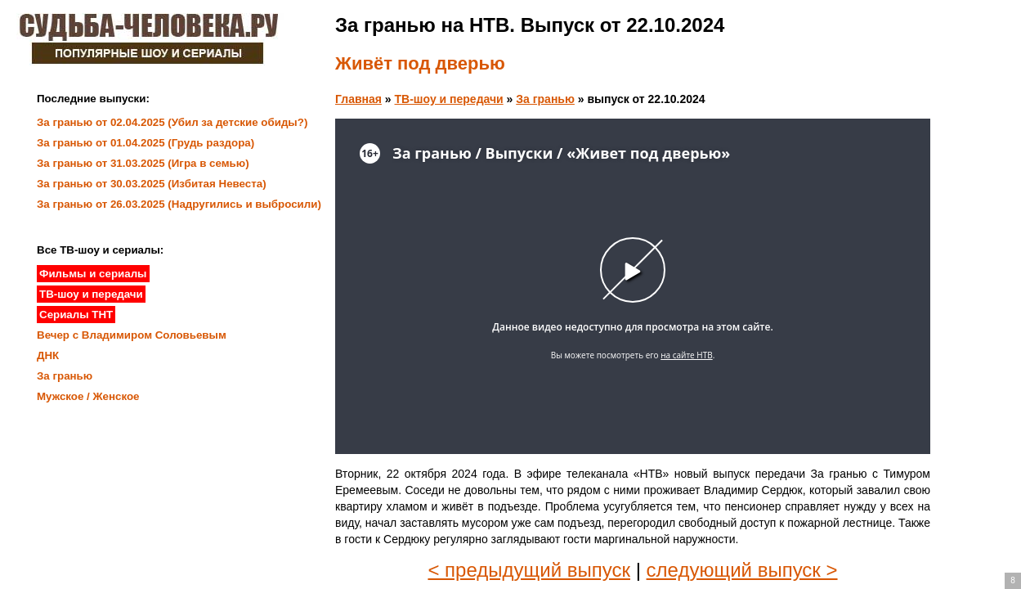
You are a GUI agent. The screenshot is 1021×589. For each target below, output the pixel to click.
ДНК (48, 355)
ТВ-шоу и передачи (449, 99)
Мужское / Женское (88, 396)
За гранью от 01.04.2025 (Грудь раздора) (145, 143)
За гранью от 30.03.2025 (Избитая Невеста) (151, 184)
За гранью (545, 99)
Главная (358, 99)
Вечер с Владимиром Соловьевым (131, 335)
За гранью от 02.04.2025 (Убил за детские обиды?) (172, 122)
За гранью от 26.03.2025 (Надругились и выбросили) (179, 204)
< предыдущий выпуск (529, 570)
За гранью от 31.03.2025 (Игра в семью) (143, 163)
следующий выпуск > (742, 570)
